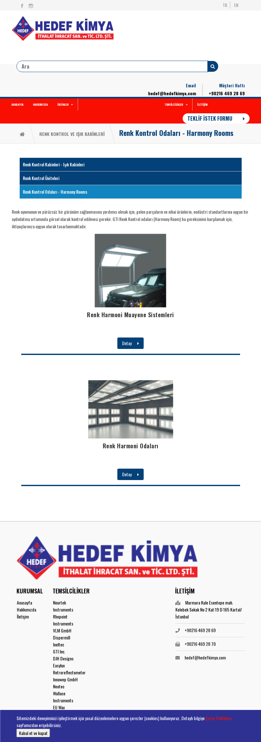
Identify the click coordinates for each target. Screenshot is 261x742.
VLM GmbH (62, 630)
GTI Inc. (59, 651)
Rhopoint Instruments (63, 620)
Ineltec (58, 644)
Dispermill (61, 637)
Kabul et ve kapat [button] (33, 733)
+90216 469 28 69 (227, 93)
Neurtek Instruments (63, 606)
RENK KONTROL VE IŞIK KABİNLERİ (72, 133)
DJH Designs (63, 658)
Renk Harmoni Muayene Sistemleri (130, 315)
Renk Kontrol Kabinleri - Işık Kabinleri (53, 164)
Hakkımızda (26, 609)
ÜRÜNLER (65, 104)
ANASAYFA (17, 104)
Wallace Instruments (63, 697)
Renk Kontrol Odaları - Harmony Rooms (176, 133)
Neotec (58, 686)
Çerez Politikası (219, 718)
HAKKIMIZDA (40, 104)
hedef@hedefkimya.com (172, 93)
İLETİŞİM (202, 104)
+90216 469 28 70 (200, 643)
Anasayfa (24, 602)
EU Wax (59, 707)
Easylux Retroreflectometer (69, 669)
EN (236, 5)
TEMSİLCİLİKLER (176, 104)
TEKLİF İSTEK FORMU (216, 118)
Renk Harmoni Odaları (131, 446)
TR (225, 5)
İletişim (23, 616)
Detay (130, 343)
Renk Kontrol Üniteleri (41, 178)
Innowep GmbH (65, 679)
